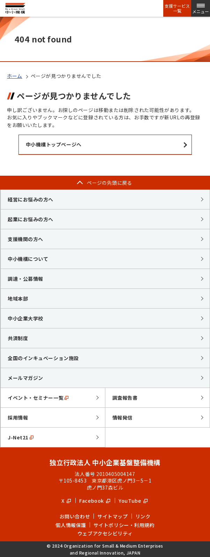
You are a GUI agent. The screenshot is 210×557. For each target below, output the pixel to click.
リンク (143, 516)
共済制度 (18, 338)
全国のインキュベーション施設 (43, 358)
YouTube (133, 500)
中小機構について (28, 258)
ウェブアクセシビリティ (105, 533)
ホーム (14, 75)
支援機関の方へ (25, 239)
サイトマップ (112, 516)
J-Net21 (20, 437)
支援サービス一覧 (177, 8)
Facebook (94, 500)
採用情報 (18, 417)
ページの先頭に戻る (109, 182)
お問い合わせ (75, 516)
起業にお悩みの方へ (30, 219)
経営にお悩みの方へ (30, 199)
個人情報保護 (70, 525)
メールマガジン (25, 377)
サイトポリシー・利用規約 (124, 525)
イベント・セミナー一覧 (38, 397)
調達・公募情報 (25, 278)
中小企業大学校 (25, 318)
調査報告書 (125, 397)
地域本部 (18, 298)
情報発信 (122, 417)
